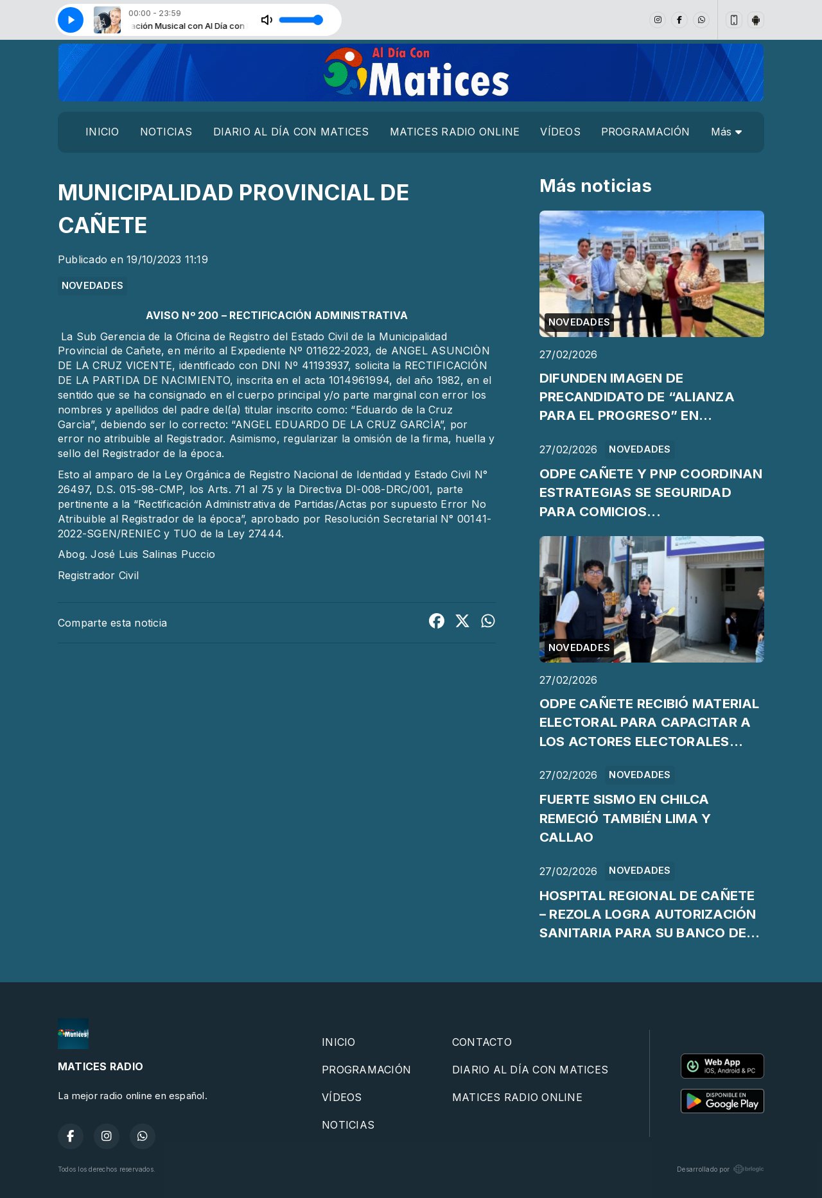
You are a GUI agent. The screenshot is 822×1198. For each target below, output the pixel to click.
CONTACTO (482, 1042)
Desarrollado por (720, 1169)
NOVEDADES (92, 285)
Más (726, 131)
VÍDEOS (560, 131)
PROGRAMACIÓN (645, 131)
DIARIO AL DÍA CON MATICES (291, 131)
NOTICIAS (166, 131)
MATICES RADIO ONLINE (455, 131)
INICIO (102, 131)
